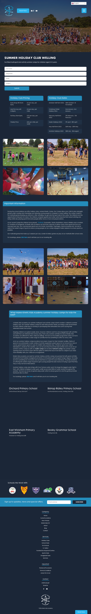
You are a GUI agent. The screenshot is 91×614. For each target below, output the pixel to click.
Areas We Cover (45, 573)
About (45, 525)
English (75, 3)
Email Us (45, 585)
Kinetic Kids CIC (45, 523)
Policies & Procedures (45, 568)
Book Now (81, 612)
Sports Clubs (45, 553)
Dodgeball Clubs (45, 555)
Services (45, 558)
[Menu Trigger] (84, 10)
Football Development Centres (45, 550)
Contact (45, 530)
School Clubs (45, 543)
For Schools (45, 545)
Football (40, 222)
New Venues (45, 520)
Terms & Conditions (45, 570)
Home (45, 515)
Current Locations (45, 518)
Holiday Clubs (45, 540)
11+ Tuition (45, 548)
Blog (45, 528)
